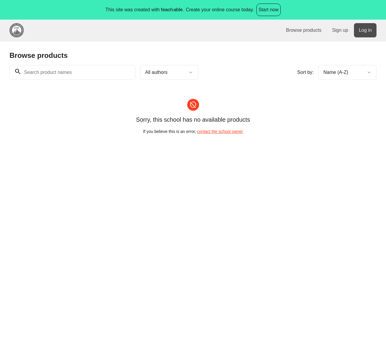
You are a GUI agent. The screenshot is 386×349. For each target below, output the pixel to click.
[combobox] (169, 72)
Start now (268, 9)
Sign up (340, 30)
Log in (365, 30)
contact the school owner (220, 131)
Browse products (303, 30)
